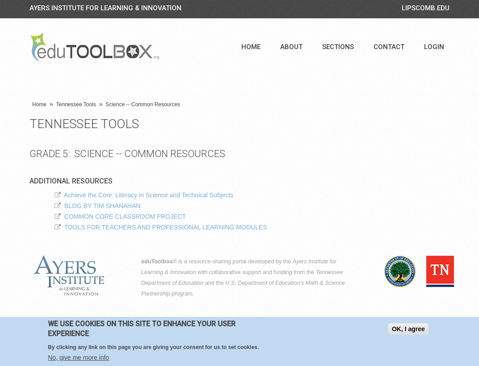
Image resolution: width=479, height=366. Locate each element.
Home (251, 47)
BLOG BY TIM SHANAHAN (102, 205)
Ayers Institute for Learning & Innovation (105, 8)
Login (434, 47)
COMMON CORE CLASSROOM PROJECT (125, 216)
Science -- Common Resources (142, 104)
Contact (389, 47)
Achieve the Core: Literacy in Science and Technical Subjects (149, 195)
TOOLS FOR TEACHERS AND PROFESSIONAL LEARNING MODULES (165, 227)
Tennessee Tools (76, 104)
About (291, 47)
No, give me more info (78, 358)
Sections (338, 47)
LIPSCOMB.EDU (426, 8)
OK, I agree (408, 329)
